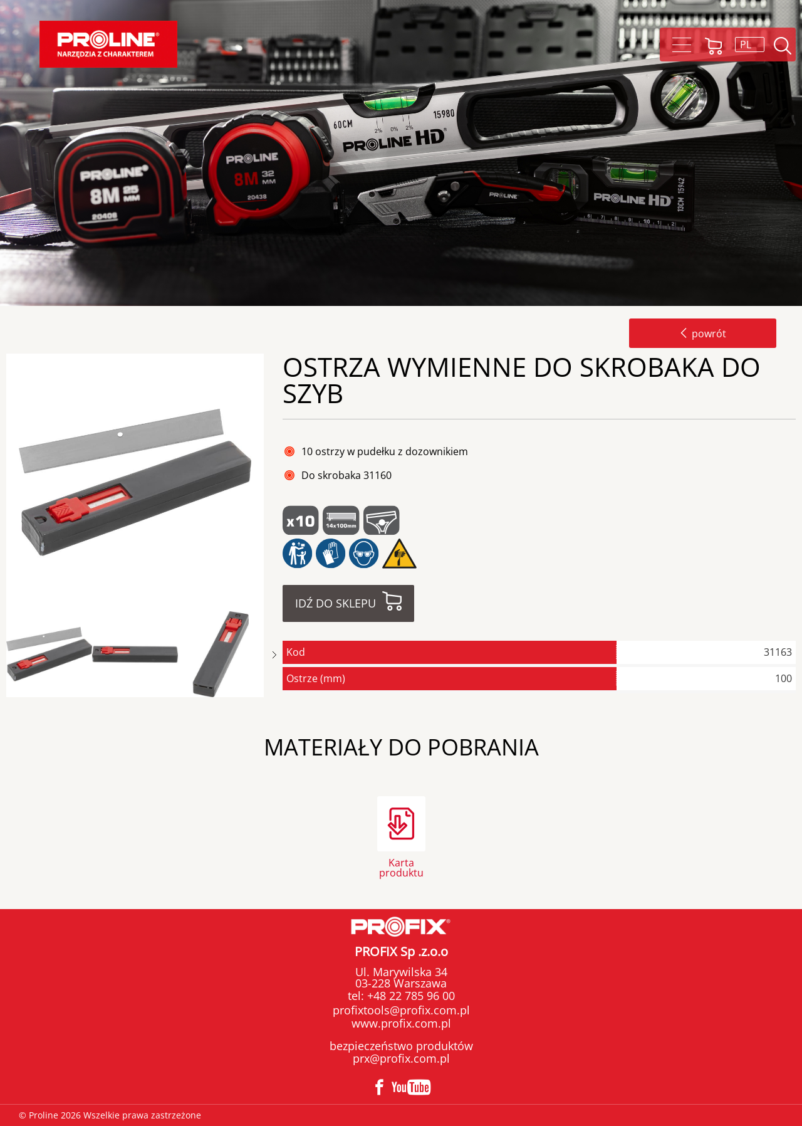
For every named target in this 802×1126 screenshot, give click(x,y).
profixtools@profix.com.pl (401, 1010)
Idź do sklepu (335, 603)
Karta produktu (401, 867)
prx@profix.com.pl (401, 1058)
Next (274, 655)
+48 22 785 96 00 (409, 995)
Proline (108, 44)
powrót (702, 333)
